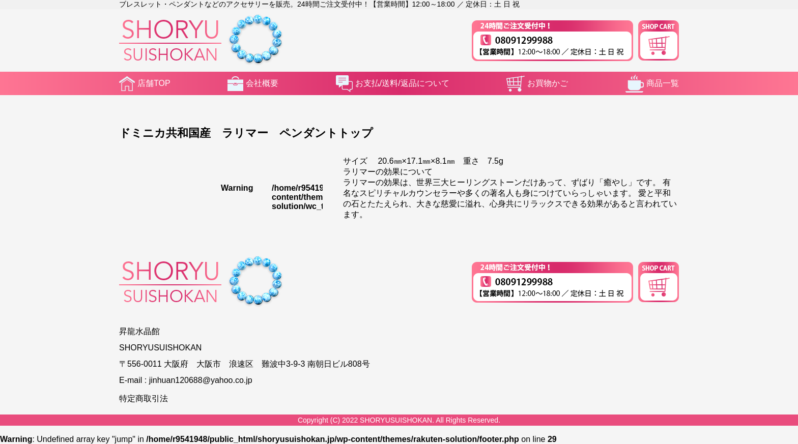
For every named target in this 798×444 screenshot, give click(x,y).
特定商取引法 (143, 398)
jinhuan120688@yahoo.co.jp (200, 380)
